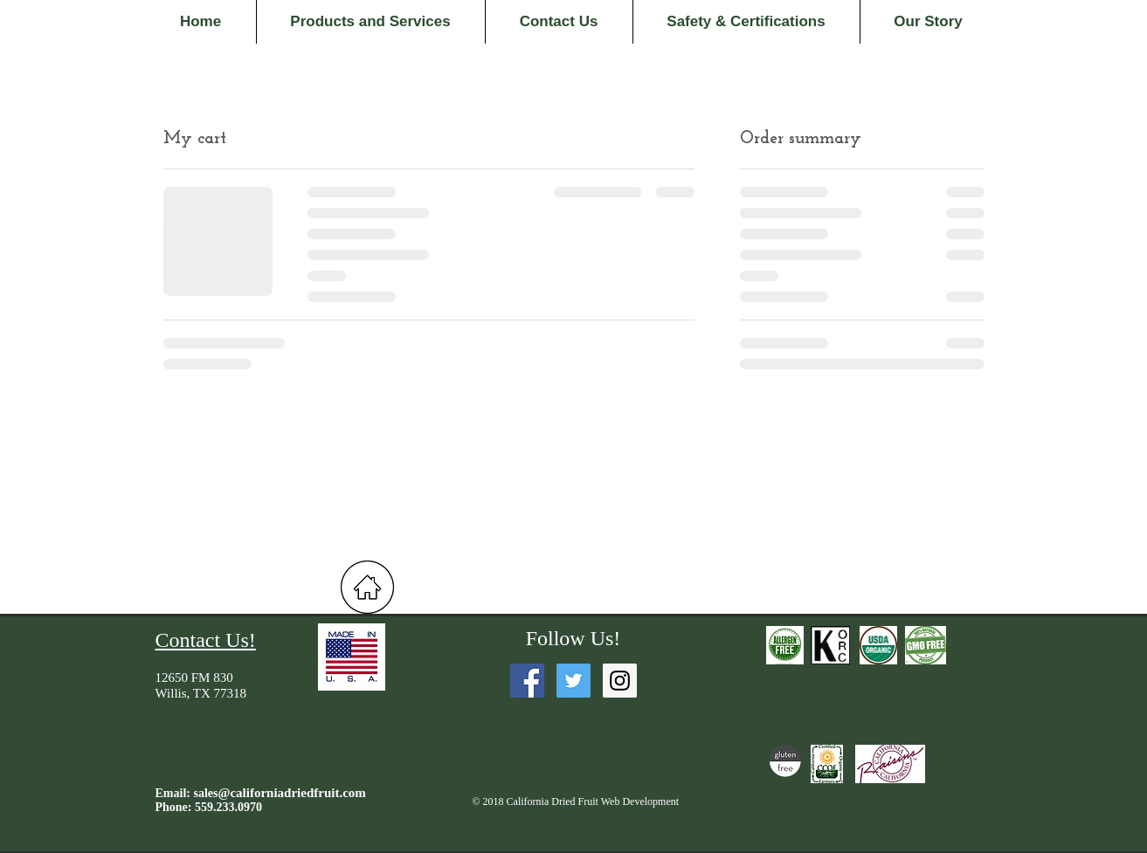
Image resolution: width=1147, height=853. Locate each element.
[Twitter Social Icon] (573, 681)
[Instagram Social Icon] (620, 681)
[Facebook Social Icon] (527, 681)
